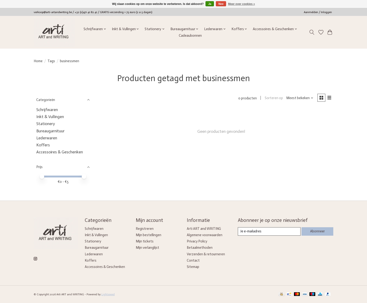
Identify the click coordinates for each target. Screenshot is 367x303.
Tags (51, 61)
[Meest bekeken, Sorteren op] (299, 98)
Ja (209, 4)
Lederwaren (46, 138)
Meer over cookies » (241, 4)
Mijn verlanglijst (147, 247)
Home (38, 61)
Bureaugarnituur (50, 130)
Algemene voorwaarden (204, 235)
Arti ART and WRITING (204, 229)
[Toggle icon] (311, 32)
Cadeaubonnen (190, 35)
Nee (221, 4)
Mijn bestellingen (148, 235)
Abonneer (317, 231)
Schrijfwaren (47, 109)
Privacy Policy (197, 241)
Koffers (43, 145)
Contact (193, 260)
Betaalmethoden (200, 247)
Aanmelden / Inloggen (318, 12)
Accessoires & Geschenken (59, 152)
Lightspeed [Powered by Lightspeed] (108, 294)
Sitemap (193, 267)
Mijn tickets (145, 241)
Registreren (145, 229)
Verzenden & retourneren (206, 254)
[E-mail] (269, 231)
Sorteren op (273, 98)
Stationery (45, 123)
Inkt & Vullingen (50, 116)
